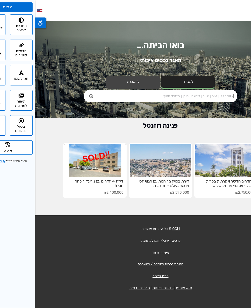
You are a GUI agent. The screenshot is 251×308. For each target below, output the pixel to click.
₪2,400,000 (79, 192)
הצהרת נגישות (104, 288)
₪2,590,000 (144, 192)
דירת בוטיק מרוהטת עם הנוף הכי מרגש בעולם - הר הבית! (129, 183)
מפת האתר (126, 276)
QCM (141, 229)
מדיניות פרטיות (128, 288)
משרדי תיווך (125, 252)
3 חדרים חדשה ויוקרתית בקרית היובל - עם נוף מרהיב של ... (195, 183)
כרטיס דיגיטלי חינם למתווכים (125, 240)
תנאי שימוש (149, 288)
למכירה (153, 82)
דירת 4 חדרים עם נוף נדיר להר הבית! (64, 183)
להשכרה (98, 82)
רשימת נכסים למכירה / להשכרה (125, 264)
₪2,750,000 (210, 192)
